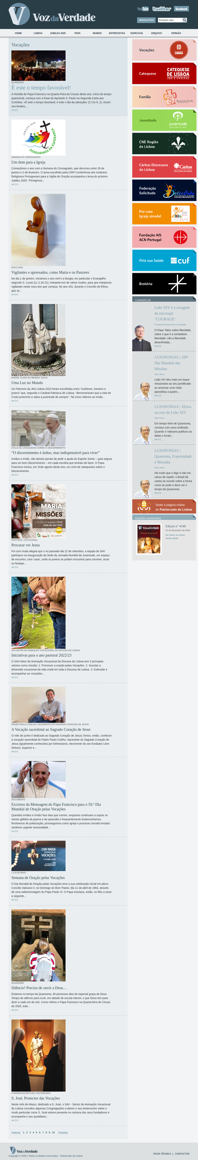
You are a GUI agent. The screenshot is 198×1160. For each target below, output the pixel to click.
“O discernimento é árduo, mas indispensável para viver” (55, 453)
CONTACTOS (182, 1153)
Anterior (15, 1132)
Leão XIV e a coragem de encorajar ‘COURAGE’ (172, 313)
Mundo (97, 33)
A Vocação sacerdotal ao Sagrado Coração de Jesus (50, 729)
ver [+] (14, 110)
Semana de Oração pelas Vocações (38, 878)
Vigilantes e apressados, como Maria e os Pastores (50, 272)
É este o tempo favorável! (41, 87)
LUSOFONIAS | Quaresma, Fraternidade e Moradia (173, 456)
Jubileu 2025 (58, 33)
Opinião (176, 33)
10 (53, 1132)
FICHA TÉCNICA (162, 1153)
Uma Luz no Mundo (27, 383)
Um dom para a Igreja (28, 162)
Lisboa (38, 33)
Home (18, 33)
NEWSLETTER (146, 20)
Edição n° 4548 (176, 526)
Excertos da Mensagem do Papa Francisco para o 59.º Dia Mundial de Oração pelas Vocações (56, 806)
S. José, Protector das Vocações (35, 1098)
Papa (77, 33)
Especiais (137, 33)
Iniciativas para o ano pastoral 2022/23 (41, 655)
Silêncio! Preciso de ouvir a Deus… (39, 988)
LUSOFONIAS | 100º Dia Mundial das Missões (171, 363)
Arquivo (156, 33)
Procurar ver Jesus (25, 545)
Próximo (63, 1132)
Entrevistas (117, 33)
